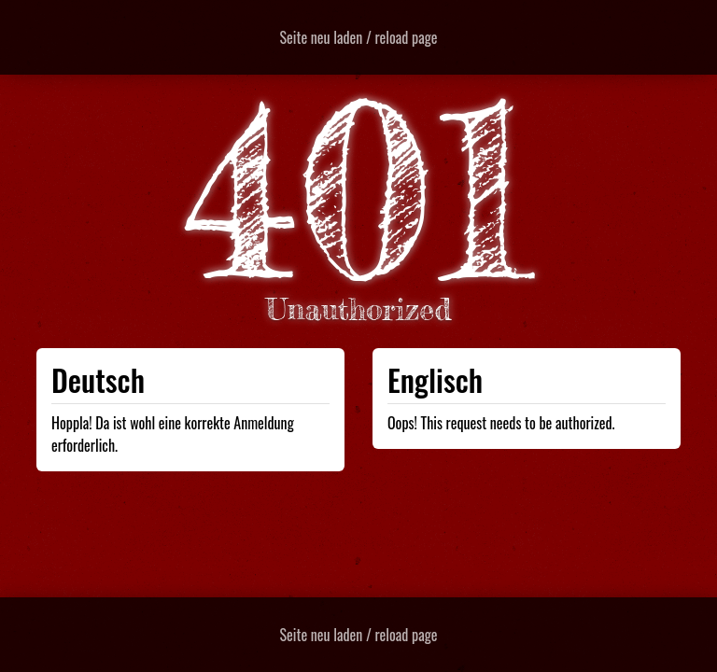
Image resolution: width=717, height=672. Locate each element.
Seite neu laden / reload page (359, 37)
